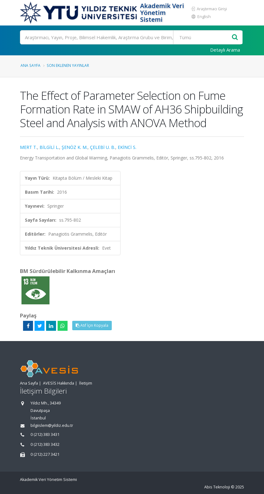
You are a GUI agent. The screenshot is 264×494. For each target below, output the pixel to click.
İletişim (85, 383)
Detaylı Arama (225, 50)
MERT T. (28, 147)
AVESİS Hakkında (58, 383)
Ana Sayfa (30, 65)
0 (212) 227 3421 (45, 454)
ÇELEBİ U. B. (102, 147)
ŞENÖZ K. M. (74, 147)
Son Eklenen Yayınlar (68, 65)
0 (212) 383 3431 (45, 434)
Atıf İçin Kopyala (92, 325)
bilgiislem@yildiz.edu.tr (52, 425)
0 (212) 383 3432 (45, 444)
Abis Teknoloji (217, 487)
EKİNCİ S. (127, 147)
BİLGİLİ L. (49, 147)
